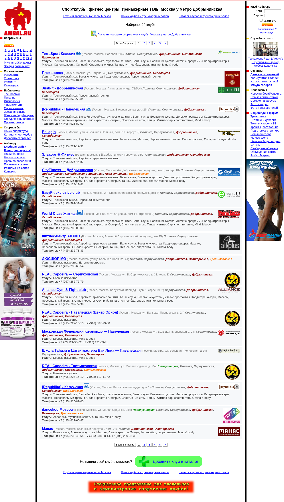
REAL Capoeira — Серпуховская (70, 274)
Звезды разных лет (17, 66)
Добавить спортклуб (17, 138)
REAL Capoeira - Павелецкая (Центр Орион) (80, 312)
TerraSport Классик (58, 54)
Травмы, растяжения (264, 127)
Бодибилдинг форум (264, 112)
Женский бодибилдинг (19, 115)
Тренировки (12, 94)
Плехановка (52, 73)
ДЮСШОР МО (54, 259)
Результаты (11, 74)
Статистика (11, 78)
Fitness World (259, 137)
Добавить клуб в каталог (168, 461)
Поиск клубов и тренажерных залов (145, 16)
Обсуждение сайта (263, 151)
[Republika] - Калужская (62, 387)
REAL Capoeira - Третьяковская (69, 366)
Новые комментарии (264, 97)
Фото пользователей (264, 107)
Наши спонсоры (14, 157)
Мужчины (10, 62)
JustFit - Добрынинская (62, 88)
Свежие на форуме (263, 100)
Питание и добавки (263, 120)
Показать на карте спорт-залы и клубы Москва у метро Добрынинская (144, 34)
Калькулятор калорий (264, 77)
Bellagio (49, 132)
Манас (47, 428)
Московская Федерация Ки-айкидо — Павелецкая (85, 331)
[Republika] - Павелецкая (63, 109)
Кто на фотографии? (264, 81)
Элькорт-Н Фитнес (58, 154)
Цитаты (255, 144)
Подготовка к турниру (264, 130)
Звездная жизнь (14, 111)
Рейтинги (10, 81)
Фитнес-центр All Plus (61, 236)
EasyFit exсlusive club (61, 192)
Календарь (11, 85)
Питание (9, 97)
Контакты (10, 171)
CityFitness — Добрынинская (67, 170)
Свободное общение (264, 148)
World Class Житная (59, 213)
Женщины (24, 62)
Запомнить (269, 20)
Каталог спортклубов (18, 134)
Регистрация (267, 32)
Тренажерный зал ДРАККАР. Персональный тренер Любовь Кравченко (265, 54)
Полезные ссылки (16, 164)
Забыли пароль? (267, 29)
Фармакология (13, 104)
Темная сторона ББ (263, 123)
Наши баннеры (14, 153)
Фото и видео (259, 104)
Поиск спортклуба (16, 131)
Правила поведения (17, 161)
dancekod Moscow (57, 409)
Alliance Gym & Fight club (64, 290)
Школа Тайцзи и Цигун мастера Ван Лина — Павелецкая (91, 350)
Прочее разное (14, 122)
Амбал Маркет (260, 155)
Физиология (12, 101)
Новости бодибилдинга (265, 93)
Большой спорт (260, 134)
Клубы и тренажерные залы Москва (87, 16)
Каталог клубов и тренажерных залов (204, 16)
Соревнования (14, 108)
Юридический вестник (19, 118)
